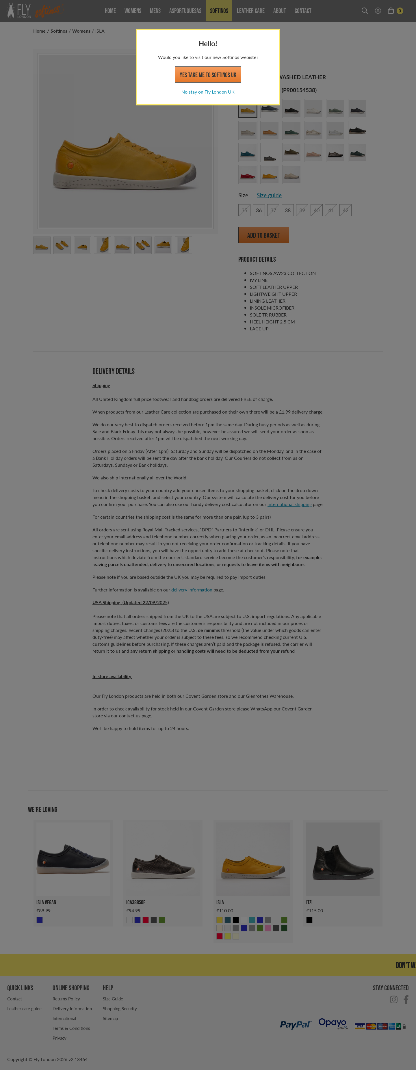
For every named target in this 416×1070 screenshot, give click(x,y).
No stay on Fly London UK (208, 91)
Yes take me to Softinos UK (208, 74)
